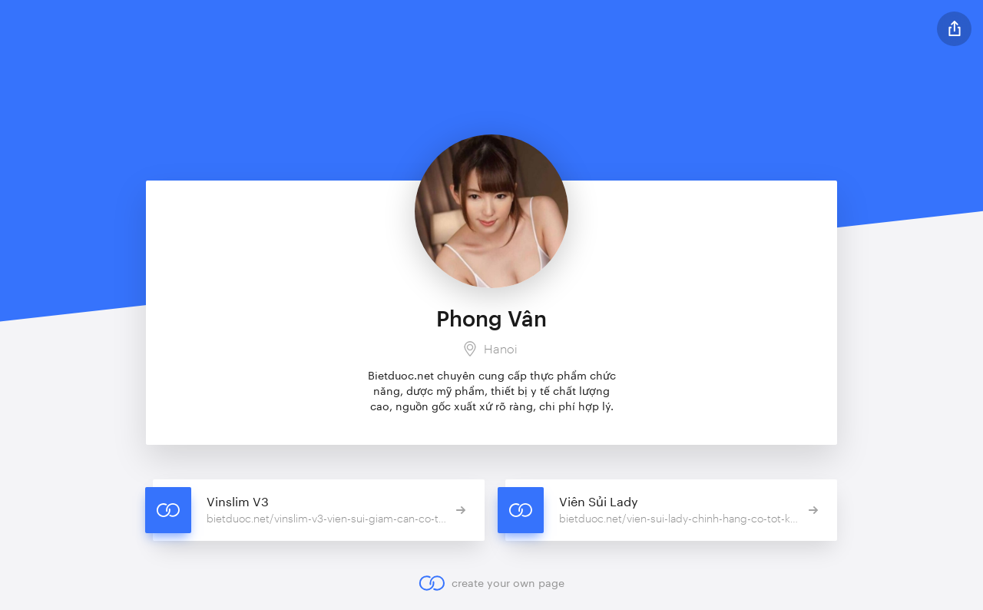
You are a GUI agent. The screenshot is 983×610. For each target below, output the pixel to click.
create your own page (491, 583)
